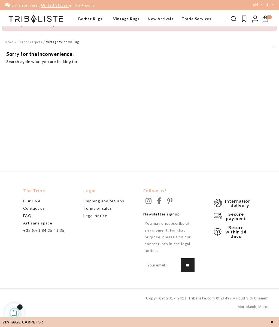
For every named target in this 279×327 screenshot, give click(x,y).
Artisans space (37, 233)
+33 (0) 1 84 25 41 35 (44, 240)
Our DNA (32, 211)
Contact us (34, 218)
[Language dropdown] (256, 4)
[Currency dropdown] (270, 4)
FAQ (27, 226)
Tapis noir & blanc (21, 31)
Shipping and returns (103, 211)
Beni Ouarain (16, 39)
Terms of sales (97, 218)
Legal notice (95, 226)
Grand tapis (15, 48)
